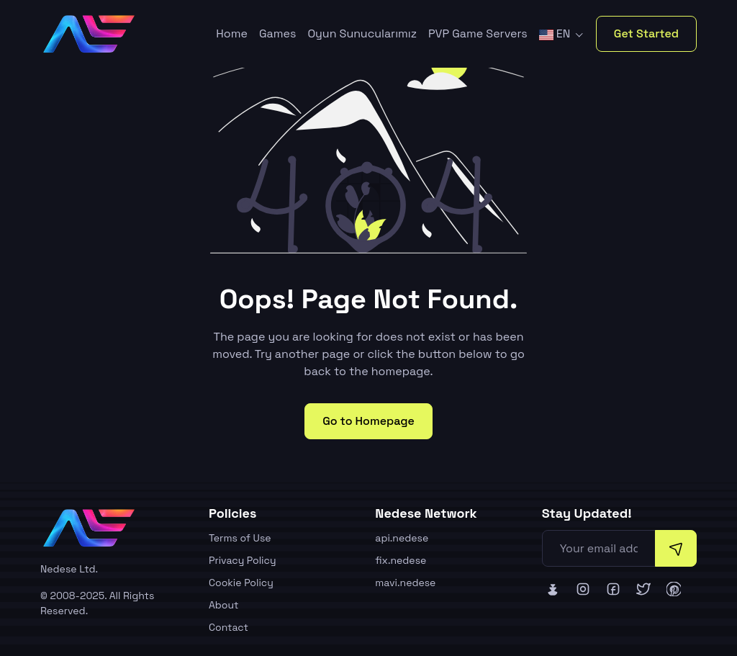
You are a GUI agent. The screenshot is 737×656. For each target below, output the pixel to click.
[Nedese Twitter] (643, 589)
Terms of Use (240, 537)
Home (232, 33)
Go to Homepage (368, 420)
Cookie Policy (241, 582)
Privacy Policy (242, 560)
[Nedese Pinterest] (673, 589)
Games (277, 33)
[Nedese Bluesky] (553, 589)
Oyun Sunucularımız (362, 33)
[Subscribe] (676, 548)
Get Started (646, 33)
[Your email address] (599, 548)
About (224, 604)
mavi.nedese (405, 582)
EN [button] (556, 33)
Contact (228, 627)
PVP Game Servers (478, 33)
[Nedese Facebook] (613, 589)
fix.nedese (400, 560)
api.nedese (401, 537)
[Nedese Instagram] (583, 589)
